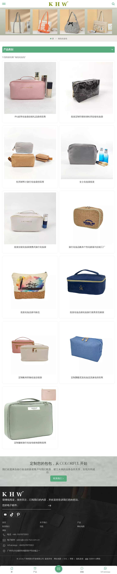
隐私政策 (79, 559)
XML (65, 559)
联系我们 (57, 478)
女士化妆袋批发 (87, 181)
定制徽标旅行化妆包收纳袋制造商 (30, 442)
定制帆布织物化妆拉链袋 (30, 377)
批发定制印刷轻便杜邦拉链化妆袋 (87, 116)
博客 (4, 530)
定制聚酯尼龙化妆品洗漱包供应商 (87, 377)
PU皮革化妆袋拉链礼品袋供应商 (30, 116)
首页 (4, 522)
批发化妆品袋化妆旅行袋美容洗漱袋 (87, 312)
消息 (41, 526)
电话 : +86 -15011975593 (17, 534)
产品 (79, 522)
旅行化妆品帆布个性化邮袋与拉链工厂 (87, 247)
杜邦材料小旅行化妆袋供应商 (30, 181)
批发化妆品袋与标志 (30, 312)
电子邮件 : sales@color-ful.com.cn (23, 540)
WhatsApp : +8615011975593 (20, 545)
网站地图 (81, 526)
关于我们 (43, 522)
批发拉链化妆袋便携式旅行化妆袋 (30, 247)
